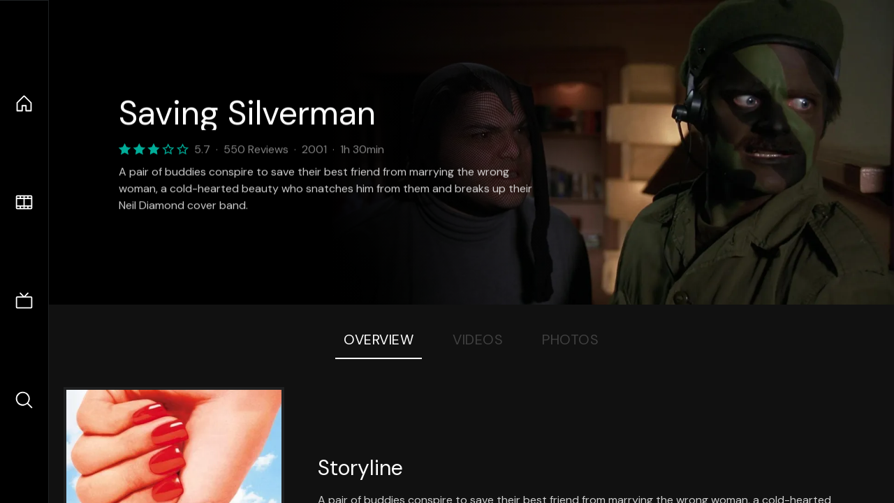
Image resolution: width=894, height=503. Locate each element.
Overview (378, 339)
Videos (478, 339)
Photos (570, 339)
